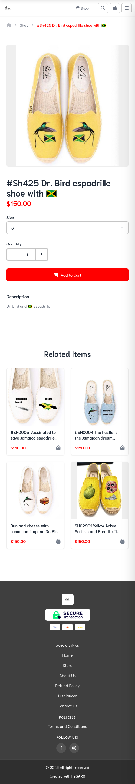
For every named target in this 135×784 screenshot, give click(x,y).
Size (10, 217)
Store (68, 665)
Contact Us (67, 705)
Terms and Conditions (67, 726)
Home (67, 654)
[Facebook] (61, 748)
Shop (24, 25)
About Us (67, 675)
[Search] (103, 8)
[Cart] (115, 8)
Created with (67, 776)
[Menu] (126, 8)
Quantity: (14, 243)
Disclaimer (67, 695)
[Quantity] (27, 254)
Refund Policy (67, 685)
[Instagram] (74, 748)
